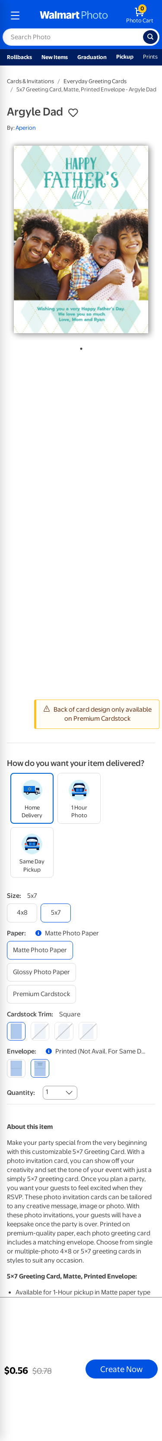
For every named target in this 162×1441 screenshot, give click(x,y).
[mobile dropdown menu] (15, 15)
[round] (40, 1031)
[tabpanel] (81, 239)
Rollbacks (19, 57)
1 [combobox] (47, 1092)
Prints (150, 56)
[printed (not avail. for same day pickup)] (40, 1068)
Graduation (92, 57)
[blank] (16, 1068)
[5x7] (56, 912)
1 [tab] (79, 347)
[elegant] (63, 1031)
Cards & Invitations (30, 81)
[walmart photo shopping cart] (139, 15)
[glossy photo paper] (41, 972)
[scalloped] (88, 1031)
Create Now (121, 1369)
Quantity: (21, 1093)
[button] (73, 113)
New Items (54, 57)
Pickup (124, 56)
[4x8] (22, 912)
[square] (16, 1031)
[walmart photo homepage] (73, 15)
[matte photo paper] (40, 950)
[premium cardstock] (41, 994)
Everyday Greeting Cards (95, 81)
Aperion (26, 128)
